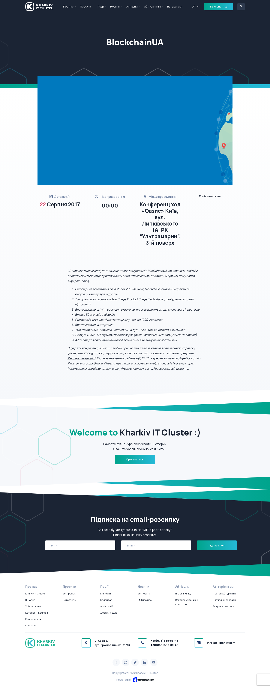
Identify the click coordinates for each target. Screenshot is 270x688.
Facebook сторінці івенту (170, 368)
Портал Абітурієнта (224, 593)
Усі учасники (33, 606)
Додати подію (108, 612)
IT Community (183, 593)
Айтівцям (132, 6)
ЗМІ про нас (145, 600)
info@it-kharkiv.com (221, 643)
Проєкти (85, 6)
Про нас (68, 6)
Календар (106, 600)
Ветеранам (174, 6)
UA (193, 6)
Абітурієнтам (152, 6)
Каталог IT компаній (37, 612)
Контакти (31, 625)
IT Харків (30, 600)
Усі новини (144, 593)
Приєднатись (218, 6)
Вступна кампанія (224, 606)
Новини (115, 6)
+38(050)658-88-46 (164, 645)
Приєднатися (33, 619)
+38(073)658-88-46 (164, 641)
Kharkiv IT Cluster (35, 593)
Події (101, 6)
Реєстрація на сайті (81, 358)
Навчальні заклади (224, 600)
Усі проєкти (69, 593)
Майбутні (105, 593)
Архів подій (106, 606)
